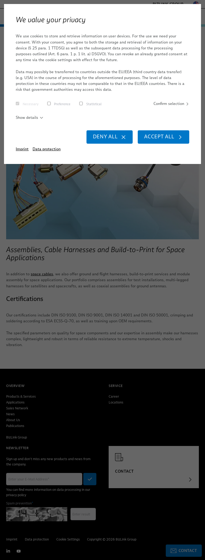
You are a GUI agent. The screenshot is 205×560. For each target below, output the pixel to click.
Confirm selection (171, 103)
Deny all (109, 137)
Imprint (22, 149)
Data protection (47, 149)
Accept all (163, 137)
